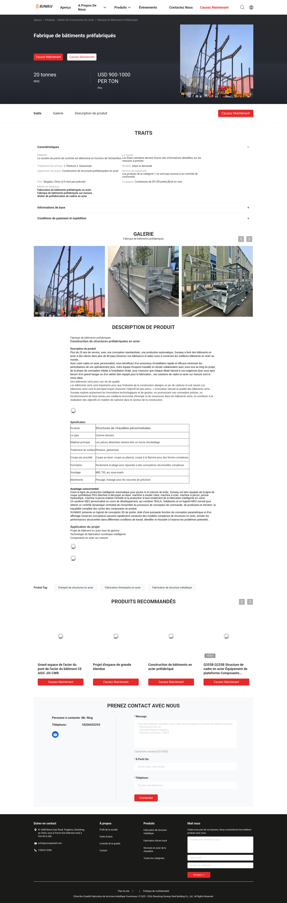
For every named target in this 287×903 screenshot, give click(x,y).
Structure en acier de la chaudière (155, 850)
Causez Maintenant (48, 57)
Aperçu (38, 19)
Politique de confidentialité (156, 891)
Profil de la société (109, 829)
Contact (103, 850)
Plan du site (123, 891)
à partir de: (142, 759)
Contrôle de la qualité (110, 843)
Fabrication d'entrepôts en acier (123, 587)
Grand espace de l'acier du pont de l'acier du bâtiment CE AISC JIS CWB (60, 669)
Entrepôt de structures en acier (75, 587)
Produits (50, 19)
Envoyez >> (198, 875)
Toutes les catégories (154, 858)
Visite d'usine (106, 836)
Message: (141, 716)
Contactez (146, 798)
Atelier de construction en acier (76, 19)
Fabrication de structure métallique (172, 587)
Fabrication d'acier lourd (155, 840)
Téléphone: (142, 777)
